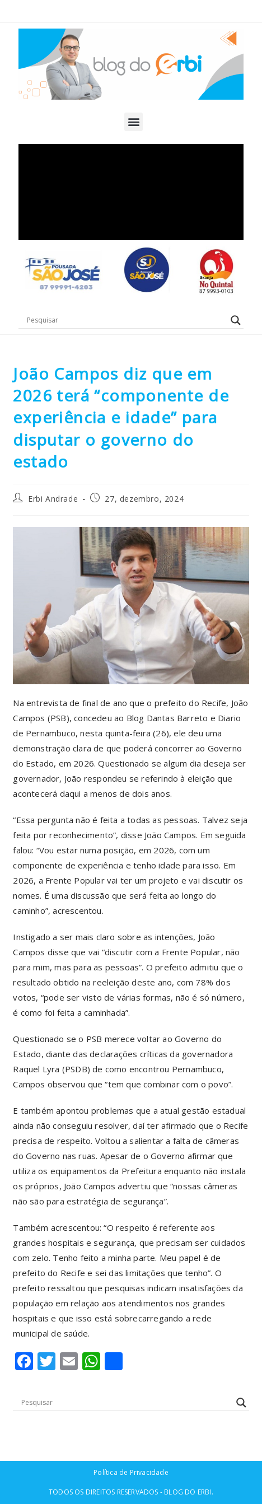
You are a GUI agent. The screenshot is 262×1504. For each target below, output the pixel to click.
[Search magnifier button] (236, 320)
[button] (133, 122)
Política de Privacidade (131, 1472)
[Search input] (125, 320)
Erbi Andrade (53, 498)
